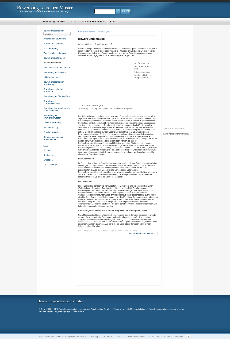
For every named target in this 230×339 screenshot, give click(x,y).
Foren (45, 146)
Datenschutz (78, 311)
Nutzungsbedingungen (60, 311)
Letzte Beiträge (50, 164)
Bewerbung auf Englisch (54, 72)
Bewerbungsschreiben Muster (45, 8)
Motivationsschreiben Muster (56, 67)
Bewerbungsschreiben (54, 21)
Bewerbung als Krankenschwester (52, 116)
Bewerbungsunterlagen (54, 58)
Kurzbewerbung (50, 48)
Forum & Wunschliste (93, 21)
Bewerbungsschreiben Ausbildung (53, 83)
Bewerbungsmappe (52, 63)
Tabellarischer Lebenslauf (55, 53)
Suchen (46, 150)
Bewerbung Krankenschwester (52, 102)
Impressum (44, 311)
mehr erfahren (177, 336)
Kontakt (114, 21)
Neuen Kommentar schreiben (142, 233)
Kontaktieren (49, 155)
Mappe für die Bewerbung (126, 231)
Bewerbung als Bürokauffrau (56, 96)
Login (74, 21)
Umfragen (48, 160)
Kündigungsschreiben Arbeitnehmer (53, 138)
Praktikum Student (51, 132)
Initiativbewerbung (51, 77)
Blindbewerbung (50, 127)
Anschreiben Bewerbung (54, 39)
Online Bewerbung (52, 122)
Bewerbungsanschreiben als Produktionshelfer (56, 109)
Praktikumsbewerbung (53, 43)
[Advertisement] (106, 80)
